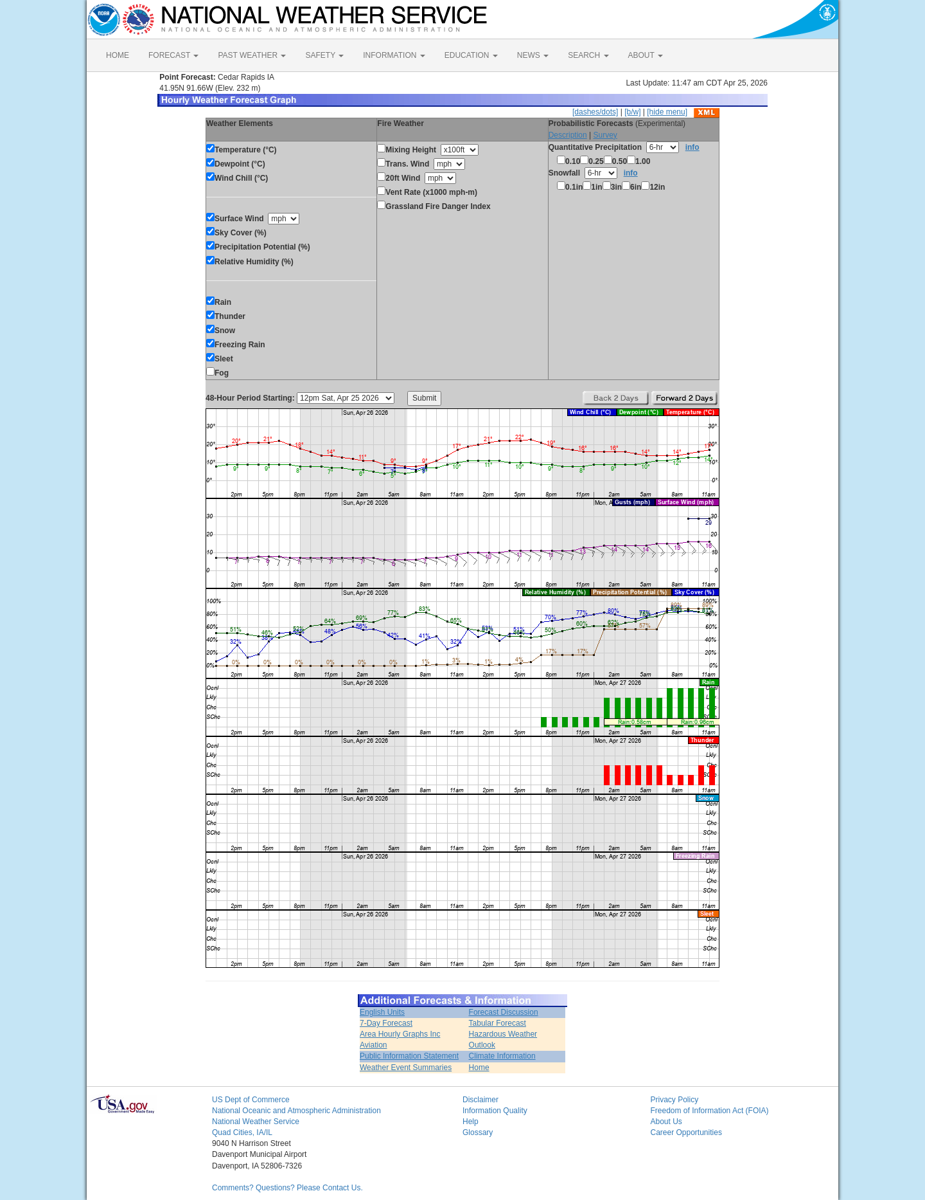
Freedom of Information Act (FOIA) (710, 1110)
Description (568, 135)
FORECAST (173, 55)
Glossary (478, 1132)
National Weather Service (255, 1121)
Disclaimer (480, 1099)
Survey (605, 135)
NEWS (533, 55)
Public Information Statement (409, 1055)
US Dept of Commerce (251, 1099)
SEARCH (588, 55)
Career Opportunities (686, 1132)
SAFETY (324, 55)
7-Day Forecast (386, 1023)
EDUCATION (471, 55)
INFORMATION (394, 55)
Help (471, 1121)
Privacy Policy (675, 1099)
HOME (117, 55)
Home (479, 1067)
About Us (666, 1121)
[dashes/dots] (595, 111)
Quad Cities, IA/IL (242, 1132)
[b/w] (632, 111)
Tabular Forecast (497, 1023)
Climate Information (502, 1055)
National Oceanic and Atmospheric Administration (296, 1110)
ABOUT (645, 55)
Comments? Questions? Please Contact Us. (287, 1187)
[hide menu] (667, 111)
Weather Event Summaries (406, 1067)
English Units (382, 1012)
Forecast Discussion (503, 1012)
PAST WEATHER (252, 55)
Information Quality (495, 1110)
